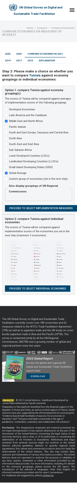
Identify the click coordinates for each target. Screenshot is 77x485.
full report (63, 466)
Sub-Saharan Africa (20, 150)
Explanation (47, 60)
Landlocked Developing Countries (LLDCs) (33, 161)
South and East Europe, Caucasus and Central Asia (38, 132)
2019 (8, 60)
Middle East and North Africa (26, 121)
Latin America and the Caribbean (28, 115)
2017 (19, 60)
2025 (8, 53)
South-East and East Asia (24, 144)
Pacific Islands (17, 126)
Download (38, 376)
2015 (30, 60)
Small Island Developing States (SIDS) (31, 167)
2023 (19, 53)
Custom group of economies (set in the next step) (38, 178)
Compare (42, 27)
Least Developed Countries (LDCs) (29, 155)
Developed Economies (22, 109)
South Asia (15, 138)
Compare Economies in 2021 (45, 53)
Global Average (17, 173)
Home (29, 27)
